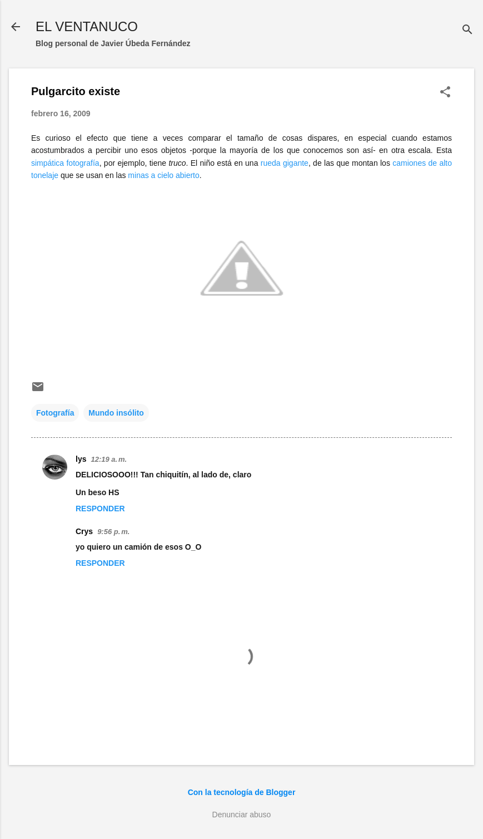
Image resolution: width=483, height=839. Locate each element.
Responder (100, 508)
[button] (445, 92)
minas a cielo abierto (163, 175)
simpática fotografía (65, 163)
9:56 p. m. (113, 531)
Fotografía (55, 412)
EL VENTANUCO (87, 26)
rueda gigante (284, 163)
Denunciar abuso (241, 814)
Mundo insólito (116, 412)
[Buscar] (467, 30)
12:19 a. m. (109, 459)
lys (81, 459)
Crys (84, 531)
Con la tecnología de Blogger (242, 792)
